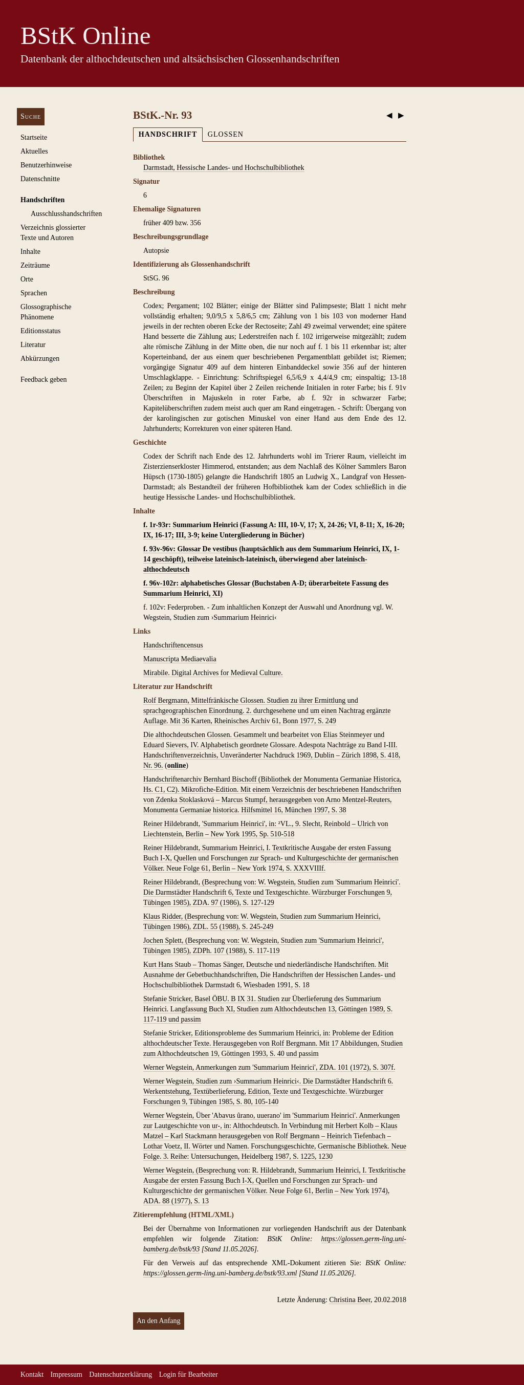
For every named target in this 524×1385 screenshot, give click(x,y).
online (176, 765)
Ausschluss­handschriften (66, 214)
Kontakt (31, 1374)
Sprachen (33, 293)
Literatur (33, 345)
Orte (26, 279)
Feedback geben (43, 379)
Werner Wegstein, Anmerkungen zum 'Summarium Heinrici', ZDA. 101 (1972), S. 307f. (269, 1067)
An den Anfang (159, 1321)
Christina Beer (349, 1300)
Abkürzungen (39, 358)
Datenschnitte (40, 179)
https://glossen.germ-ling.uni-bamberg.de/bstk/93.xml (220, 1273)
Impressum (66, 1374)
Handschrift (168, 134)
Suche (30, 116)
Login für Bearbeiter (188, 1374)
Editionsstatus (40, 331)
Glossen (226, 134)
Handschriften (42, 200)
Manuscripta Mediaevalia (179, 659)
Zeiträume (35, 265)
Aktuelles (34, 151)
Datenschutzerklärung (120, 1374)
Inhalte (30, 251)
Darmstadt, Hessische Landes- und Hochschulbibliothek (223, 167)
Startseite (33, 137)
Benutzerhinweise (46, 165)
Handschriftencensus (173, 645)
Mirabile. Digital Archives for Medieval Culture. (213, 673)
